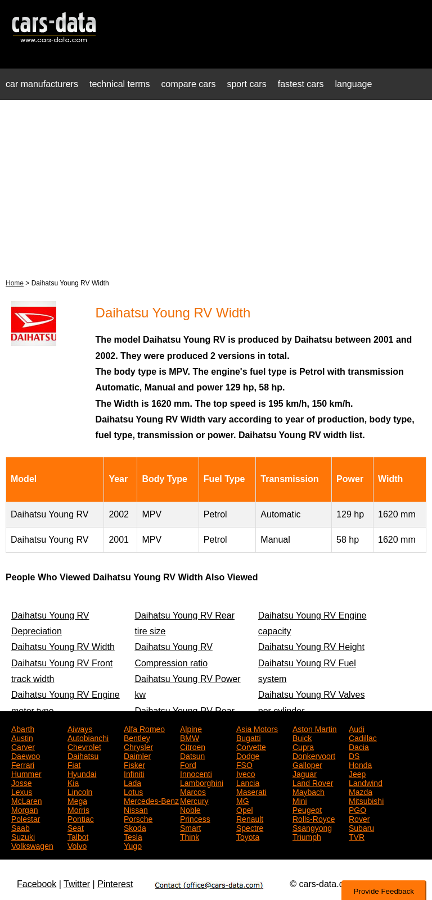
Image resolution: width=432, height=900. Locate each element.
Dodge (247, 755)
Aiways (80, 728)
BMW (189, 737)
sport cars (246, 84)
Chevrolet (84, 746)
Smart (190, 827)
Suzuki (23, 836)
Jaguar (304, 773)
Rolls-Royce (313, 818)
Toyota (247, 836)
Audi (356, 728)
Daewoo (25, 755)
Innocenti (196, 773)
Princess (195, 818)
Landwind (365, 782)
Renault (249, 818)
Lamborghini (201, 782)
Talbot (78, 836)
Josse (21, 782)
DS (354, 755)
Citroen (192, 746)
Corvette (251, 746)
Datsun (192, 755)
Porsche (138, 818)
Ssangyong (312, 827)
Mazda (360, 791)
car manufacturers (42, 84)
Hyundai (82, 773)
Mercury (194, 800)
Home (15, 283)
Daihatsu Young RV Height (311, 647)
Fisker (134, 764)
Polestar (25, 818)
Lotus (133, 791)
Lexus (21, 791)
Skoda (135, 827)
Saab (20, 827)
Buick (302, 737)
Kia (73, 782)
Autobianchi (88, 737)
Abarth (22, 728)
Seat (76, 827)
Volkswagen (32, 845)
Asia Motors (257, 728)
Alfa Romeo (144, 728)
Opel (244, 809)
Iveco (245, 773)
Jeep (357, 773)
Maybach (308, 791)
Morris (78, 809)
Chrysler (138, 746)
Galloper (307, 764)
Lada (132, 782)
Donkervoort (313, 755)
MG (242, 800)
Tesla (133, 836)
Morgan (24, 809)
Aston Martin (314, 728)
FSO (244, 764)
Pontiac (81, 818)
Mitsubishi (366, 800)
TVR (356, 836)
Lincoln (80, 791)
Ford (188, 764)
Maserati (251, 791)
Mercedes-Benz (151, 800)
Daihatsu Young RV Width (63, 647)
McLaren (26, 800)
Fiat (74, 764)
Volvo (77, 845)
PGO (357, 809)
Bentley (137, 737)
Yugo (133, 845)
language (353, 84)
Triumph (306, 836)
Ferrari (22, 764)
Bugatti (248, 737)
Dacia (359, 746)
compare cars (188, 84)
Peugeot (307, 809)
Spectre (249, 827)
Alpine (191, 728)
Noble (190, 809)
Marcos (193, 791)
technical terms (119, 84)
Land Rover (312, 782)
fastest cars (301, 84)
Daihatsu (83, 755)
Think (189, 836)
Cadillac (363, 737)
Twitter (77, 884)
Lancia (247, 782)
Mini (299, 800)
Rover (359, 818)
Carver (23, 746)
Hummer (26, 773)
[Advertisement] (216, 187)
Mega (77, 800)
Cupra (303, 746)
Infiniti (134, 773)
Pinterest (115, 884)
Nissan (136, 809)
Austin (22, 737)
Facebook (36, 884)
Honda (360, 764)
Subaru (361, 827)
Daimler (137, 755)
